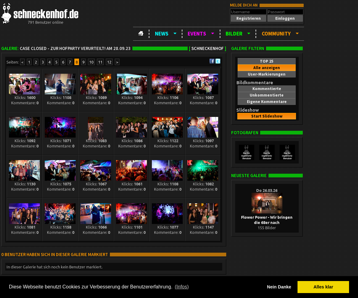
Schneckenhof (207, 48)
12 (109, 61)
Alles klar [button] (323, 286)
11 (100, 61)
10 (91, 61)
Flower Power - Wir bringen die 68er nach (267, 217)
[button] (248, 18)
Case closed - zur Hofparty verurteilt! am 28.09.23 (75, 48)
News (162, 33)
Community (276, 33)
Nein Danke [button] (279, 286)
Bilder (234, 33)
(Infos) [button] (182, 286)
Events (197, 33)
